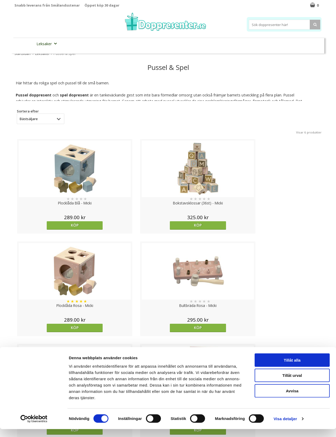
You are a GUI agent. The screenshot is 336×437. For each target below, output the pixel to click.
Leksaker (48, 43)
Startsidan (22, 53)
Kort (296, 43)
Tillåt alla (292, 368)
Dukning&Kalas (185, 43)
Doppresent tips (145, 43)
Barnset (278, 43)
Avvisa (292, 398)
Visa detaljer (285, 426)
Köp (52, 225)
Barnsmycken (107, 43)
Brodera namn (218, 43)
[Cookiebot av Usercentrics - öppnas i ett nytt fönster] (34, 427)
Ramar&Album (251, 43)
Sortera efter (28, 111)
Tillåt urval (292, 383)
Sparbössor (74, 43)
